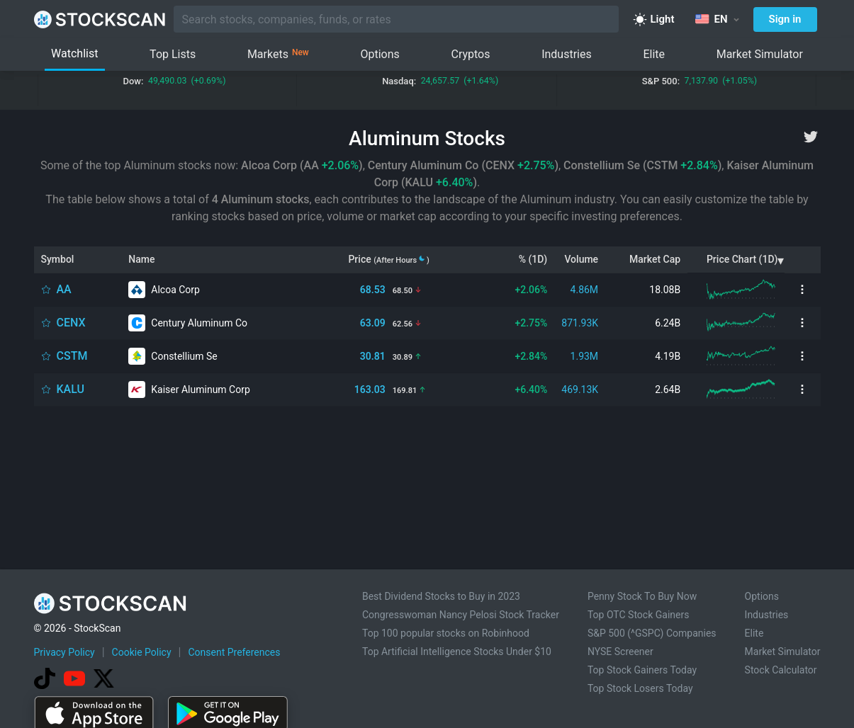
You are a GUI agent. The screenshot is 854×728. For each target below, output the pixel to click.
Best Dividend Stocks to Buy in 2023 (441, 596)
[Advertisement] (427, 496)
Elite (654, 54)
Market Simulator (760, 54)
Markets (278, 54)
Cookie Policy (142, 652)
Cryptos (470, 54)
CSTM (72, 356)
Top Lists (173, 54)
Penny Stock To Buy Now (642, 596)
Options (379, 54)
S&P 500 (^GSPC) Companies (652, 633)
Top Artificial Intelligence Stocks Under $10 (456, 651)
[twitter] (811, 137)
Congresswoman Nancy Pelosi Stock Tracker (460, 614)
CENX (71, 322)
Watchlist (74, 53)
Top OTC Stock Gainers (639, 614)
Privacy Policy (64, 652)
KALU (71, 389)
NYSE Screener (620, 651)
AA (64, 289)
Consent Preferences (234, 652)
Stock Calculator (781, 670)
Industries (566, 54)
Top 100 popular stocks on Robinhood (445, 633)
